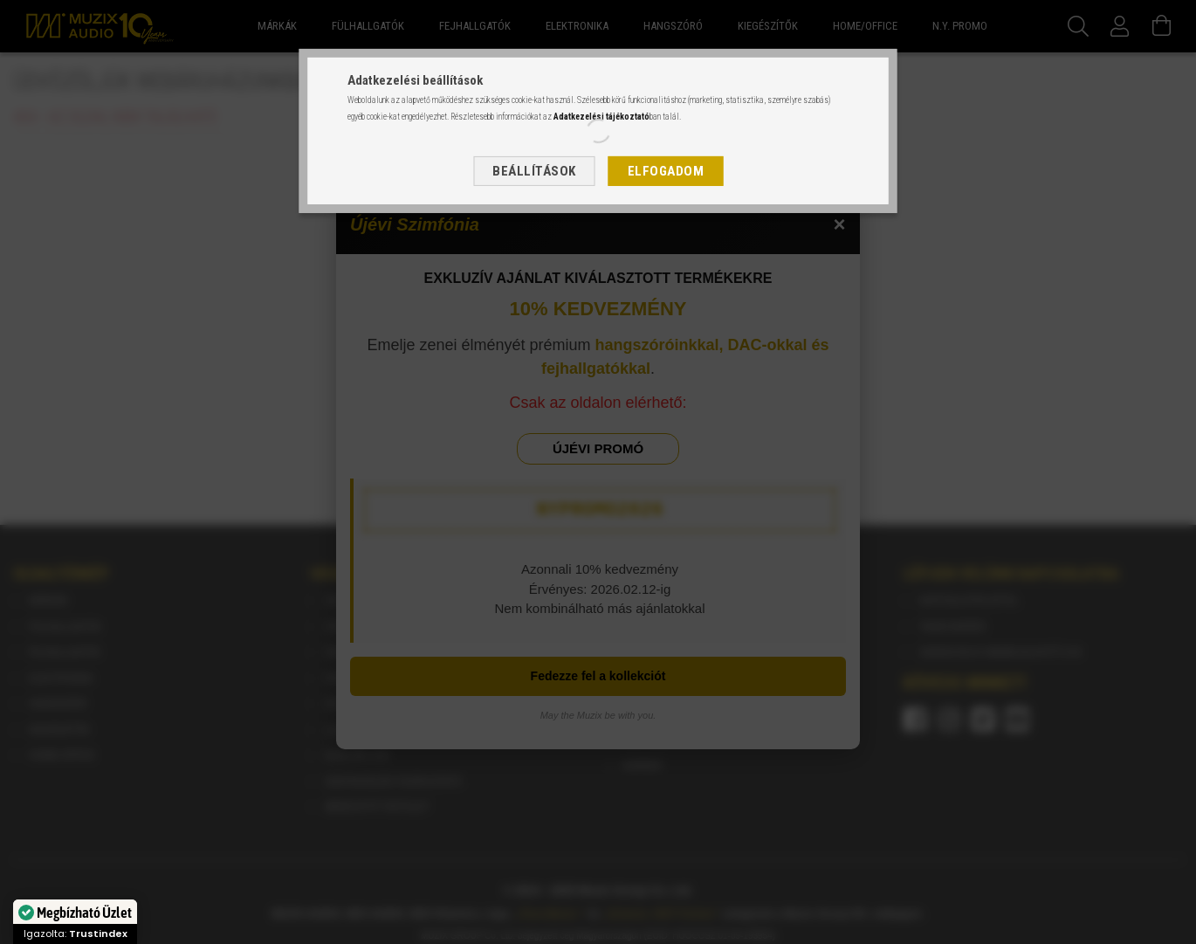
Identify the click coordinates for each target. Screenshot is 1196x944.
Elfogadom (666, 171)
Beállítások (534, 171)
